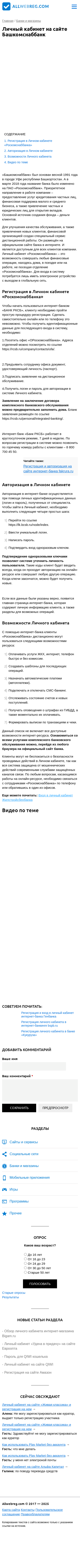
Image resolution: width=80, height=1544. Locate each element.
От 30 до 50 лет (39, 1268)
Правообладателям (35, 1514)
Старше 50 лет (39, 1272)
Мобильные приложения (30, 1178)
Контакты (28, 1510)
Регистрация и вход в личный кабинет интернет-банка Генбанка (47, 1014)
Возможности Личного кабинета (29, 156)
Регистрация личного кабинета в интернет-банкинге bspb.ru (43, 1023)
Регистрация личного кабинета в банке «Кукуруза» (48, 1033)
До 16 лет (35, 1254)
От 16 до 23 (36, 1259)
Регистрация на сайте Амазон (27, 1372)
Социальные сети (24, 1154)
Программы (19, 1201)
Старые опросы (13, 1292)
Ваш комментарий (17, 1076)
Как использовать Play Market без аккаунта (34, 1444)
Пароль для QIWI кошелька (26, 1356)
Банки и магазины (24, 1166)
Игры (14, 1189)
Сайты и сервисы (24, 1142)
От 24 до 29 (36, 1263)
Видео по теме (18, 162)
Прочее (16, 1213)
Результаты (10, 1297)
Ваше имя (9, 1059)
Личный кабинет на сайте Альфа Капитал (33, 1466)
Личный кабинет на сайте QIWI (28, 1364)
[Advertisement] (40, 81)
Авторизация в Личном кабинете (30, 150)
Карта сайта (11, 1510)
